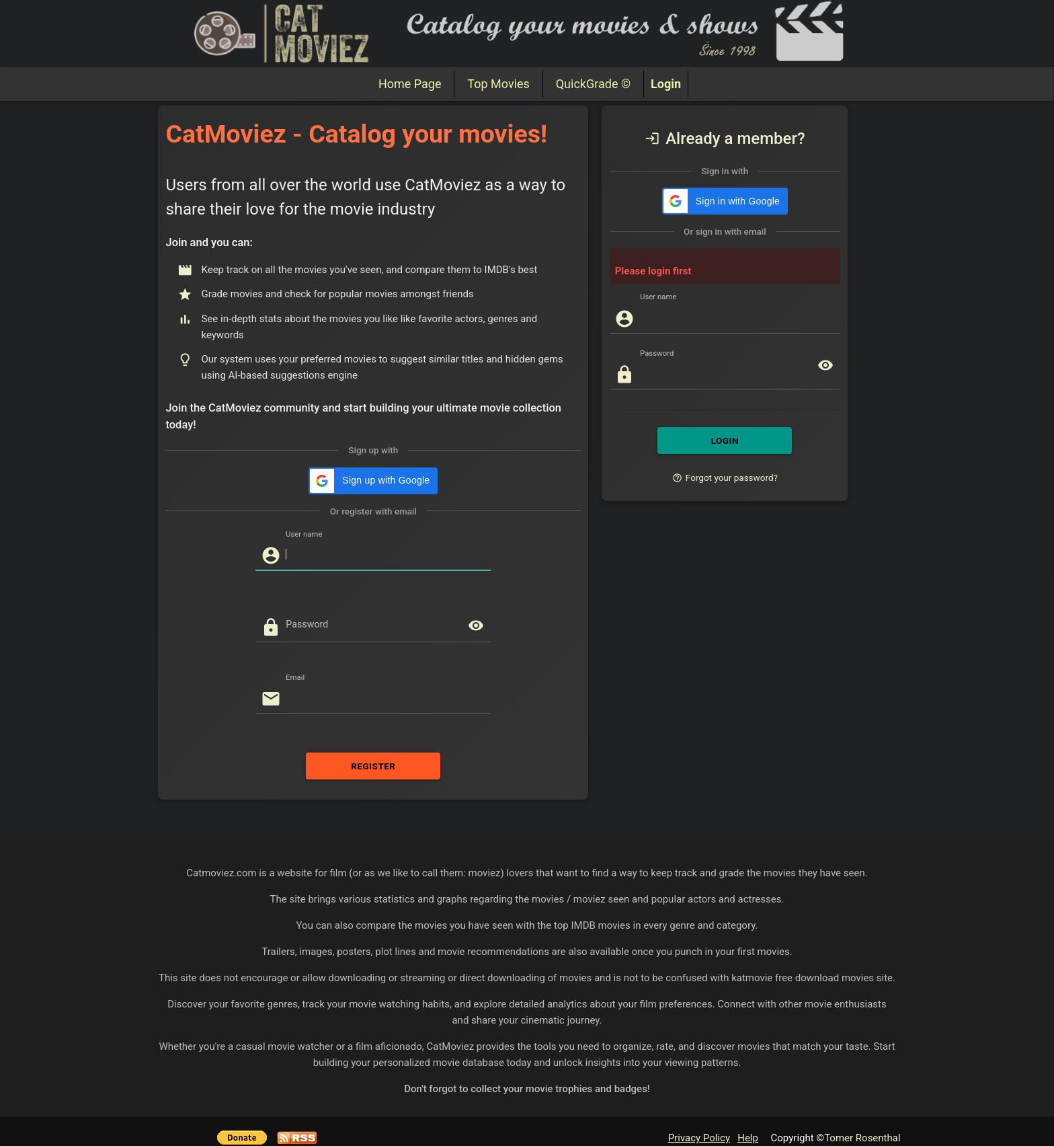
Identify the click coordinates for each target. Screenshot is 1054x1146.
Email (295, 650)
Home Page (409, 84)
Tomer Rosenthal (862, 1111)
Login (666, 84)
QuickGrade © (593, 84)
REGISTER (373, 739)
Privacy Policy (699, 1111)
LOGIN (724, 413)
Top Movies (498, 84)
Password (307, 597)
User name (304, 506)
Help (747, 1111)
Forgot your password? (725, 450)
